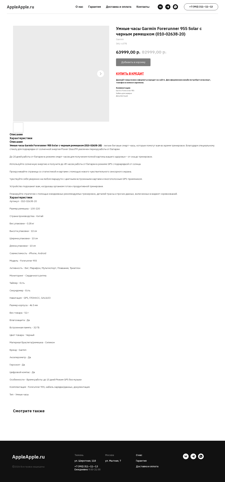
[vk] (160, 6)
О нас (79, 6)
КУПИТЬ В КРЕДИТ (130, 74)
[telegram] (167, 6)
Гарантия (94, 6)
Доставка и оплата (118, 6)
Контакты (142, 6)
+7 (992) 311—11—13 (86, 466)
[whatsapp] (175, 6)
